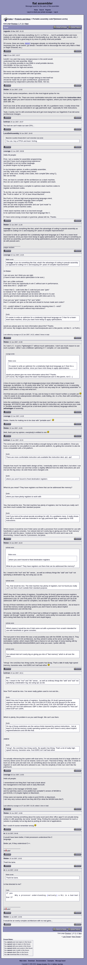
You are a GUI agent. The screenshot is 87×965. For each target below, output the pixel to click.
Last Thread (67, 936)
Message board (60, 961)
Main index (23, 961)
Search (41, 10)
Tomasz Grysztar (42, 964)
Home (36, 10)
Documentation (41, 961)
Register (48, 10)
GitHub (54, 964)
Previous (14, 24)
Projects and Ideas (23, 19)
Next (26, 24)
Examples (51, 961)
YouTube (60, 964)
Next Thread (76, 936)
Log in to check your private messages (39, 12)
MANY (27, 43)
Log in (56, 12)
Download (31, 961)
